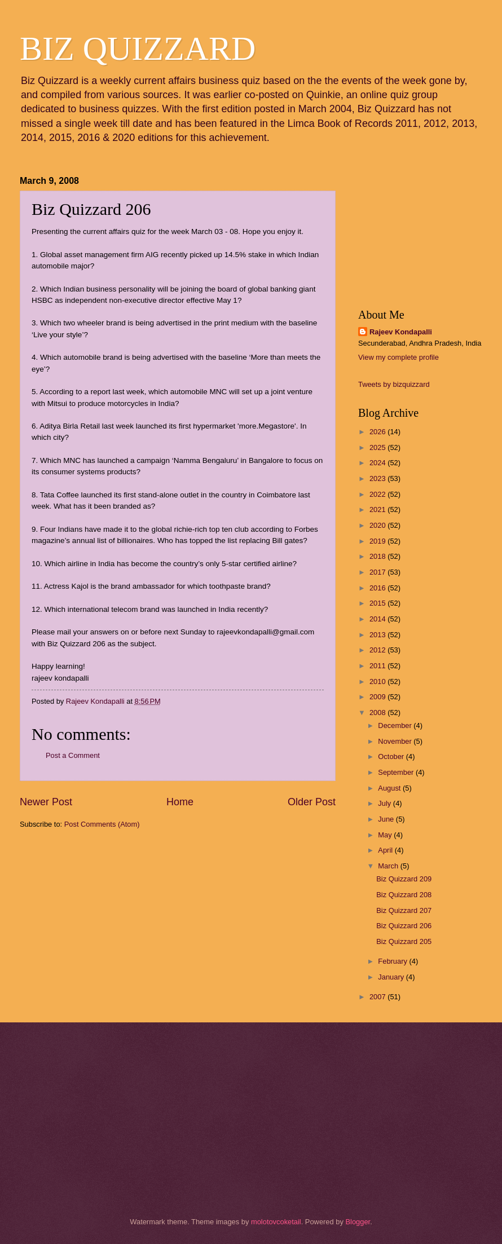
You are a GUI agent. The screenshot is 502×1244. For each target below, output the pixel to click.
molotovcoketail (276, 1221)
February (393, 961)
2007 (378, 996)
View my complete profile (398, 357)
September (397, 772)
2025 (378, 447)
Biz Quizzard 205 (403, 941)
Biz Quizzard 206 (403, 925)
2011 (378, 665)
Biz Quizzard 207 (403, 910)
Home (179, 802)
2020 (378, 525)
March (389, 866)
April (386, 850)
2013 (378, 634)
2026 (378, 431)
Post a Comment (73, 755)
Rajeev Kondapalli (400, 332)
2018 (378, 556)
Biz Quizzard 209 (403, 879)
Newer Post (46, 802)
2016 (378, 588)
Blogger (357, 1221)
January (392, 977)
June (387, 819)
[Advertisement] (76, 902)
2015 (378, 603)
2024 (378, 462)
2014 (378, 619)
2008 (378, 712)
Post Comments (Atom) (102, 824)
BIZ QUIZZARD (138, 48)
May (386, 835)
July (385, 803)
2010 (378, 681)
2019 (378, 541)
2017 (378, 572)
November (395, 741)
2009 (378, 696)
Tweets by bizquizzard (394, 384)
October (392, 756)
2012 (378, 650)
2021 (378, 509)
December (395, 725)
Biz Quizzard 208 (403, 894)
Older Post (312, 802)
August (390, 788)
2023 (378, 478)
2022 (378, 494)
